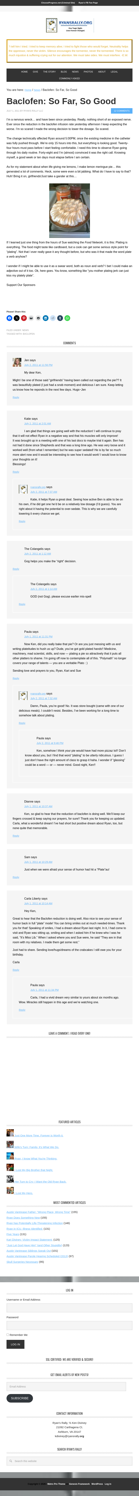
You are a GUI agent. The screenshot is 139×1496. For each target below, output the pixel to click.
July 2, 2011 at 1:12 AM (39, 559)
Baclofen (29, 339)
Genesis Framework (79, 1489)
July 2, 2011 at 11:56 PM (40, 370)
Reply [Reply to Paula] (16, 684)
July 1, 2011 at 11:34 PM (46, 995)
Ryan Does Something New (23, 1223)
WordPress (97, 1489)
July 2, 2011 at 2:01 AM (39, 429)
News (25, 336)
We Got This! (69, 27)
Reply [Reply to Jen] (16, 403)
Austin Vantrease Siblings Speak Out (29, 1256)
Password (12, 1322)
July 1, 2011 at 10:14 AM (40, 909)
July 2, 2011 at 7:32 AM (45, 704)
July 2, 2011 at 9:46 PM (52, 748)
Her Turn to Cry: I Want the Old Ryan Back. (36, 1187)
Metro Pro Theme (56, 1489)
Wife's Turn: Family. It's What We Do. (33, 1152)
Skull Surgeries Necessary (22, 1267)
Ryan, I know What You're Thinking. (32, 1164)
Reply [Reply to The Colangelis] (16, 574)
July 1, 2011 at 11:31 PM (40, 642)
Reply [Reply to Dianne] (16, 841)
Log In (15, 1349)
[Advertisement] (49, 303)
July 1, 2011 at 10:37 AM (40, 812)
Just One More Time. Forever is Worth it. (35, 1141)
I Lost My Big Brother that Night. (30, 1175)
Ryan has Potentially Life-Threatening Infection (35, 1228)
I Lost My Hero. (20, 1198)
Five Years (13, 1239)
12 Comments (122, 116)
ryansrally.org (39, 492)
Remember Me (19, 1340)
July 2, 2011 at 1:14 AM (45, 594)
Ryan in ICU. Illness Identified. (25, 1234)
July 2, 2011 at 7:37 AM (45, 497)
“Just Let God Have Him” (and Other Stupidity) (34, 1250)
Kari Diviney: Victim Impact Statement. (30, 1245)
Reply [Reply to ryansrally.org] (22, 527)
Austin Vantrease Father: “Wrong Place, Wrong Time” (38, 1217)
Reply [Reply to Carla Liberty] (16, 975)
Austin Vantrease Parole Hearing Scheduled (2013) (37, 1262)
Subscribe (19, 1404)
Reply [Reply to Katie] (16, 477)
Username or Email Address (23, 1305)
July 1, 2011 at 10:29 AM (40, 867)
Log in (108, 1489)
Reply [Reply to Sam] (16, 883)
